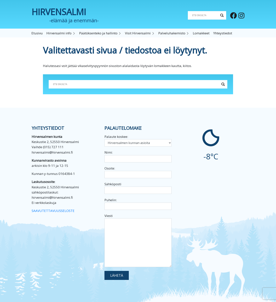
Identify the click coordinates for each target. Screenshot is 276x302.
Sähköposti (138, 188)
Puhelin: (138, 204)
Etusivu (37, 33)
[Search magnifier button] (222, 15)
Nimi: (138, 156)
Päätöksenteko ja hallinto (98, 33)
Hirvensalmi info (58, 33)
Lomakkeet (201, 33)
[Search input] (205, 15)
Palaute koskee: (138, 140)
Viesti (138, 240)
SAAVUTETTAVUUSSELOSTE (53, 211)
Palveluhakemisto (171, 33)
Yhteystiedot (222, 33)
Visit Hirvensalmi (138, 33)
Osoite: (138, 172)
